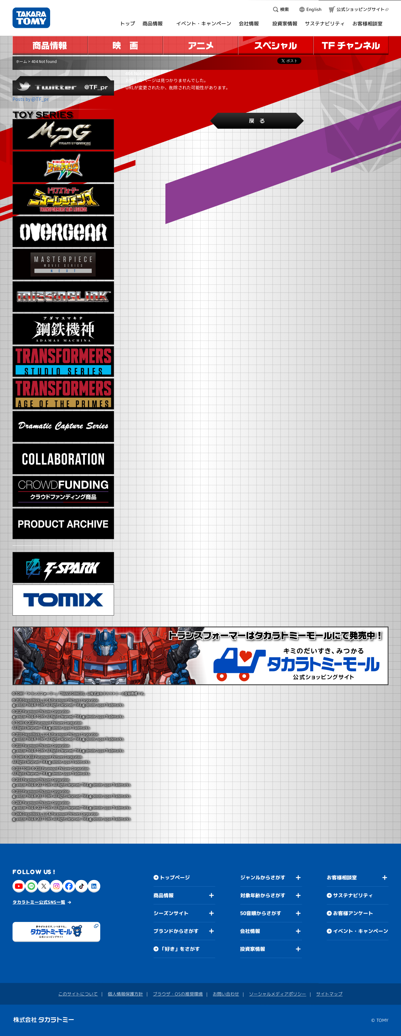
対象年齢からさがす (262, 895)
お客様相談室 (342, 877)
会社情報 (250, 931)
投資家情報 (252, 948)
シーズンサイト (171, 912)
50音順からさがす (260, 913)
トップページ (175, 877)
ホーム (21, 61)
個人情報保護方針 (125, 994)
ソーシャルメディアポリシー (277, 994)
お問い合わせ (226, 994)
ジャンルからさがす (262, 877)
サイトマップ (329, 994)
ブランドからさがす (176, 930)
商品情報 (164, 895)
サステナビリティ (353, 895)
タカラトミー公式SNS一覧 (39, 902)
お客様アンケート (353, 913)
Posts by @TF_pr (31, 99)
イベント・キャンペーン (360, 931)
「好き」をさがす (180, 948)
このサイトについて (78, 994)
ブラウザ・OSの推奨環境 (178, 994)
